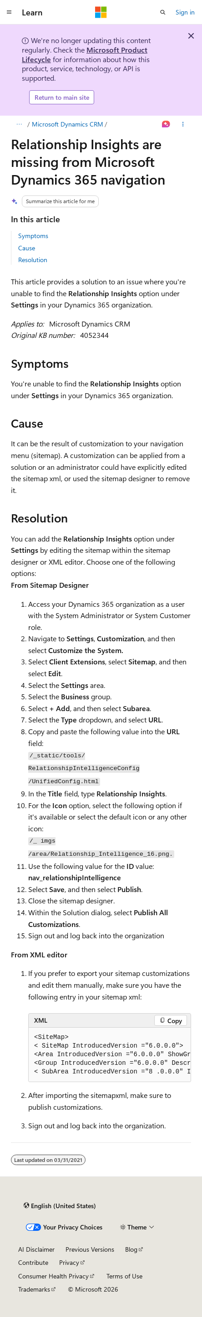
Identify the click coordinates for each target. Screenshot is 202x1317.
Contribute (33, 1262)
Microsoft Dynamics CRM (67, 124)
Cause (26, 248)
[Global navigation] (9, 12)
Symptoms (33, 235)
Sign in (185, 12)
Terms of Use (124, 1276)
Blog (131, 1249)
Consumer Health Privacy (53, 1276)
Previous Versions (90, 1249)
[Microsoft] (101, 12)
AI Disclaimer (36, 1249)
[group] (109, 1055)
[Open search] (163, 12)
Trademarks (34, 1289)
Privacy (69, 1262)
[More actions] (183, 124)
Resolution (32, 259)
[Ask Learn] (166, 124)
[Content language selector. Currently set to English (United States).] (59, 1206)
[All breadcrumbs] (19, 124)
